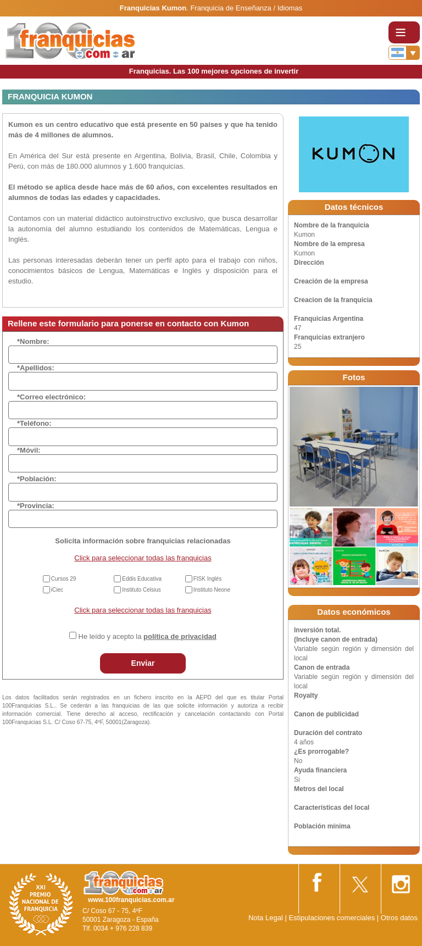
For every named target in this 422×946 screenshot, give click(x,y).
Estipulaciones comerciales (332, 918)
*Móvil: (29, 450)
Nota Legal (265, 918)
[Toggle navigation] (404, 32)
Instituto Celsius (141, 590)
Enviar (143, 663)
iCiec (57, 590)
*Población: (37, 479)
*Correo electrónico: (51, 397)
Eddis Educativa (142, 579)
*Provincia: (35, 506)
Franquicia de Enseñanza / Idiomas (246, 8)
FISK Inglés (207, 579)
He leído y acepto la (147, 636)
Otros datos (399, 918)
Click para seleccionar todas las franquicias (142, 558)
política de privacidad (179, 636)
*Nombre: (33, 341)
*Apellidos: (35, 368)
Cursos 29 (63, 579)
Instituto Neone (211, 590)
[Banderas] (404, 53)
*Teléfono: (34, 423)
